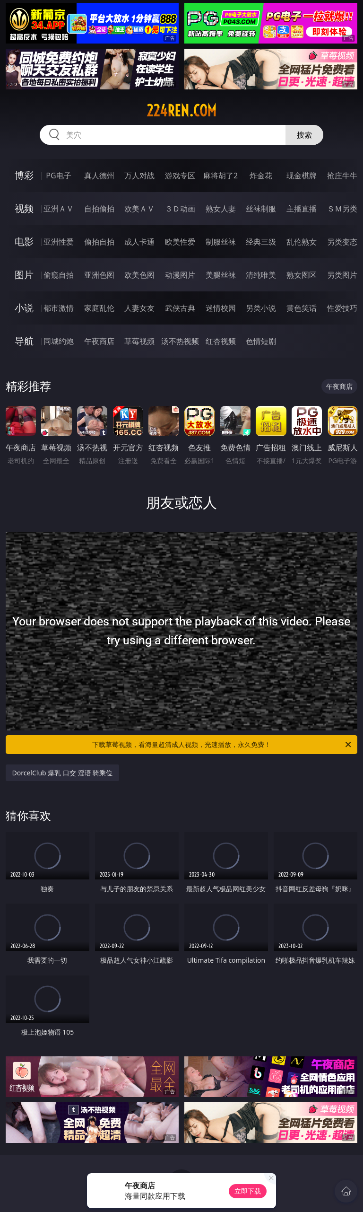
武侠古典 (180, 308)
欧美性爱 (180, 242)
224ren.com (181, 110)
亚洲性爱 (58, 242)
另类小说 (261, 308)
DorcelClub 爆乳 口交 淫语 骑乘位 (62, 772)
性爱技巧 (342, 308)
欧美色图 (139, 275)
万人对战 (139, 175)
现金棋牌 (301, 175)
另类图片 (342, 275)
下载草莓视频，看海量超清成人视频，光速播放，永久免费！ (222, 744)
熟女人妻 (221, 208)
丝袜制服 (261, 208)
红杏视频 (221, 341)
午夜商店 (99, 341)
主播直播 (301, 208)
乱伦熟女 (301, 242)
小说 (24, 307)
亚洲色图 (99, 275)
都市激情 (58, 308)
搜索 (304, 135)
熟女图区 (301, 275)
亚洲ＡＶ (58, 208)
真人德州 (99, 175)
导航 (24, 340)
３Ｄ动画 (180, 208)
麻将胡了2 (220, 175)
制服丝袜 (221, 242)
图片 (24, 274)
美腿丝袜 (221, 275)
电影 (24, 241)
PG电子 (58, 175)
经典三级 (261, 242)
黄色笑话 (301, 308)
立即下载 (247, 1190)
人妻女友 (139, 308)
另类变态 (342, 242)
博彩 (24, 175)
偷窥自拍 (58, 275)
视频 (24, 208)
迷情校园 (221, 308)
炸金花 (261, 175)
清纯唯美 (261, 275)
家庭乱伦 (99, 308)
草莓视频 (139, 341)
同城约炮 (58, 341)
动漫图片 (180, 275)
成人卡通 (139, 242)
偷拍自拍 (99, 242)
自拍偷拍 (99, 208)
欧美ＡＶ (139, 208)
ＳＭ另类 (342, 208)
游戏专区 (180, 175)
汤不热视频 (180, 341)
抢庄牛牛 (342, 175)
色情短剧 (261, 341)
